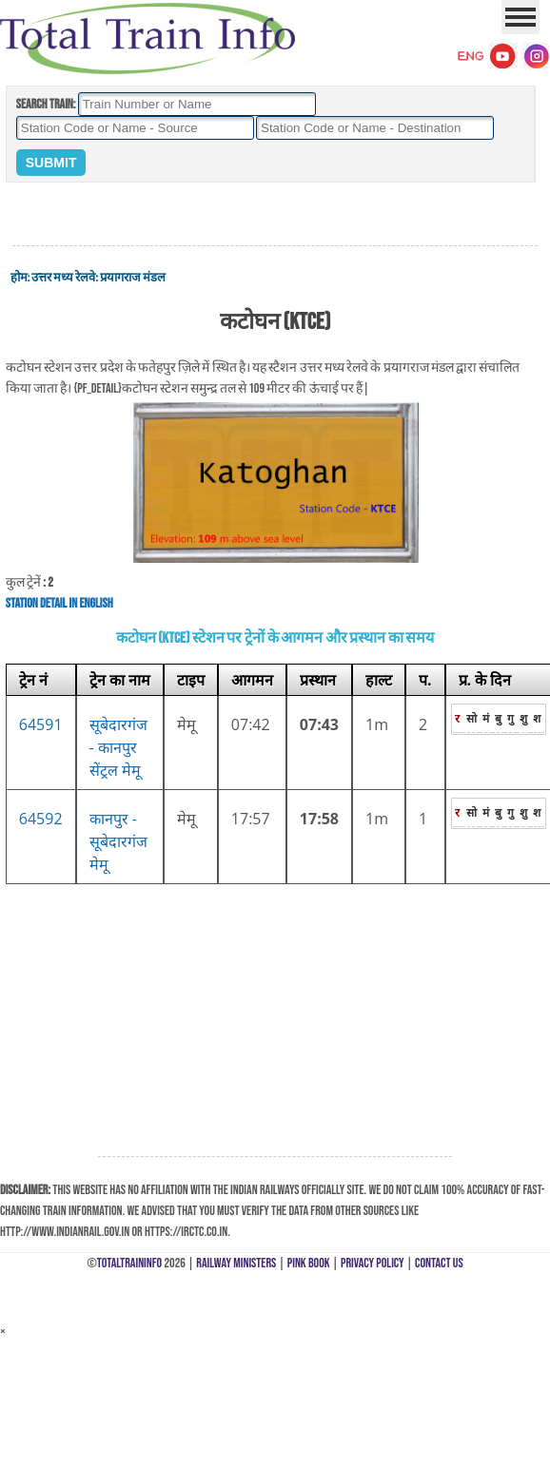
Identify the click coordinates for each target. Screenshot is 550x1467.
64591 (41, 724)
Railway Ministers (236, 1263)
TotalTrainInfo (129, 1263)
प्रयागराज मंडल (133, 277)
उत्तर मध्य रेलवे (63, 277)
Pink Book (308, 1263)
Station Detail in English (59, 603)
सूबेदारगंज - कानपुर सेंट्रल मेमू (118, 747)
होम (19, 277)
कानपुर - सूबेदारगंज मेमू (118, 841)
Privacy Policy (372, 1263)
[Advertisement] (275, 214)
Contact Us (439, 1263)
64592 (41, 818)
